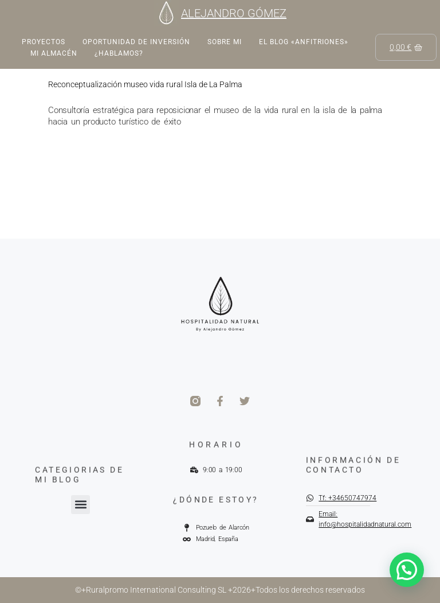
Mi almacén (53, 53)
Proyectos (43, 42)
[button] (80, 504)
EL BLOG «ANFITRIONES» (303, 42)
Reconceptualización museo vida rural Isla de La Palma (145, 84)
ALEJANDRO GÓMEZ (233, 13)
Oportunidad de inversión (136, 42)
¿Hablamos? (119, 53)
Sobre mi (224, 42)
